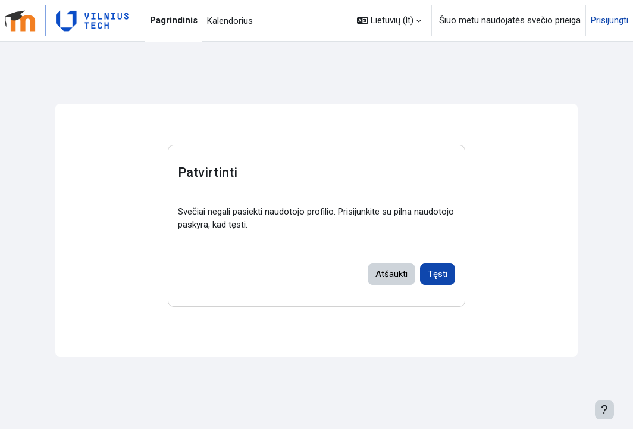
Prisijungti (609, 20)
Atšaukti (391, 274)
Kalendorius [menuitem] (230, 20)
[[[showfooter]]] (604, 409)
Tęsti (437, 274)
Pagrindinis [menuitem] (174, 20)
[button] (389, 20)
